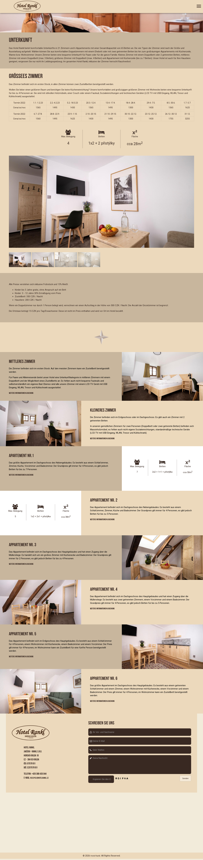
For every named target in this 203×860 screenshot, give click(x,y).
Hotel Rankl (95, 857)
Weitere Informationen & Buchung (24, 393)
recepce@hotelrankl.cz (41, 778)
